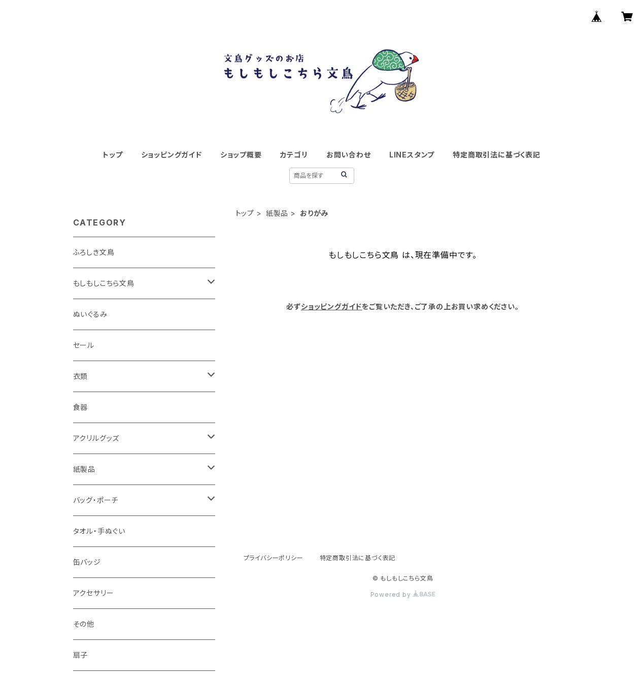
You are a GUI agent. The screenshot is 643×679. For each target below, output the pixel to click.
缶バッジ (87, 562)
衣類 (80, 376)
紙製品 (277, 213)
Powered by (402, 594)
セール (83, 345)
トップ (112, 154)
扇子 (80, 655)
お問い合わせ (348, 154)
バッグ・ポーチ (96, 500)
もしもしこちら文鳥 (103, 283)
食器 (80, 407)
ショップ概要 (241, 154)
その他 (83, 624)
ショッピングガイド (171, 154)
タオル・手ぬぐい (99, 531)
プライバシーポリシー (273, 558)
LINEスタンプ (411, 154)
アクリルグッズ (96, 438)
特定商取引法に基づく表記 (496, 154)
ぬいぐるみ (90, 314)
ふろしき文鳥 (94, 252)
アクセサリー (93, 593)
